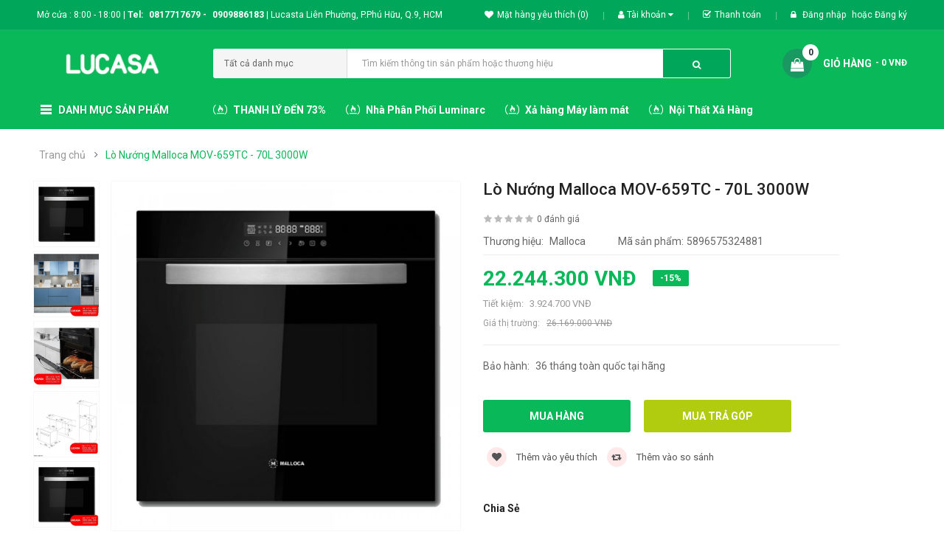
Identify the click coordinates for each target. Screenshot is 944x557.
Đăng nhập (825, 15)
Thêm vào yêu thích (542, 457)
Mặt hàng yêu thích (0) (537, 15)
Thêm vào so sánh (660, 457)
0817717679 (175, 15)
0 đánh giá (558, 219)
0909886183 (240, 15)
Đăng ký (891, 15)
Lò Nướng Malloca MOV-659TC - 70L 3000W (206, 155)
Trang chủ (62, 155)
